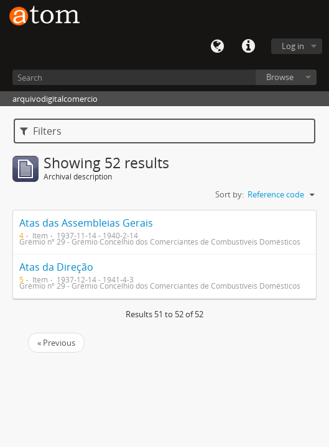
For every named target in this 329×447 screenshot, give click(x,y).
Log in (293, 46)
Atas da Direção (56, 267)
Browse (280, 77)
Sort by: (229, 194)
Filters (41, 131)
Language (217, 46)
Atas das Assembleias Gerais (86, 223)
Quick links (248, 46)
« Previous (56, 342)
